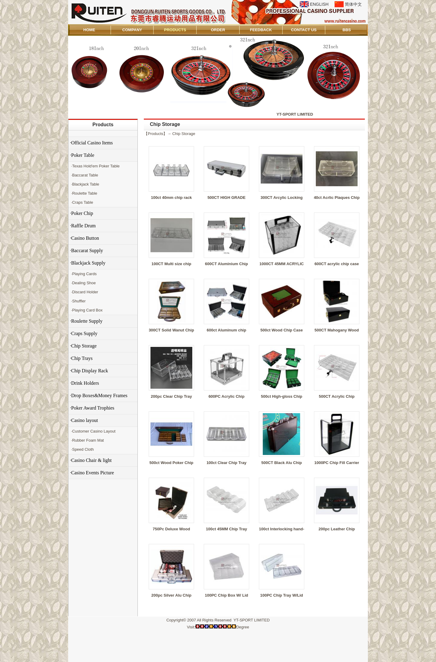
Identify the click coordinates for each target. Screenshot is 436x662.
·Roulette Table (83, 193)
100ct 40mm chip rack (171, 197)
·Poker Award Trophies (92, 407)
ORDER (218, 30)
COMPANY (132, 30)
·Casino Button (84, 238)
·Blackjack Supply (87, 262)
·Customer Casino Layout (92, 431)
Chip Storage (183, 133)
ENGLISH (319, 4)
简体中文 (353, 4)
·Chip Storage (83, 345)
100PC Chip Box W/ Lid (226, 595)
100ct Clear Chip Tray (226, 462)
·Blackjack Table (84, 184)
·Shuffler (78, 301)
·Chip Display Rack (89, 370)
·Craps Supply (83, 333)
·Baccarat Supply (86, 250)
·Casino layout (84, 420)
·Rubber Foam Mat (87, 440)
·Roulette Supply (86, 321)
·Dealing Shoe (83, 283)
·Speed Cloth (82, 449)
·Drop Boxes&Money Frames (98, 395)
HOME (89, 30)
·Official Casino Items (91, 142)
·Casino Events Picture (92, 472)
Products (102, 124)
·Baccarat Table (84, 175)
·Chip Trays (81, 358)
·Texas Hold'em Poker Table (95, 166)
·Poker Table (82, 155)
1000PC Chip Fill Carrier (336, 462)
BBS (346, 30)
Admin (76, 656)
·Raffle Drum (83, 225)
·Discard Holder (84, 292)
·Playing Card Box (86, 310)
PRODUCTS (175, 30)
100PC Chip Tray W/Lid (281, 595)
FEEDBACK (261, 30)
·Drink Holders (84, 383)
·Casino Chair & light (91, 460)
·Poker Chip (81, 213)
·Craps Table (81, 202)
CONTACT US (303, 30)
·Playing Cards (83, 274)
